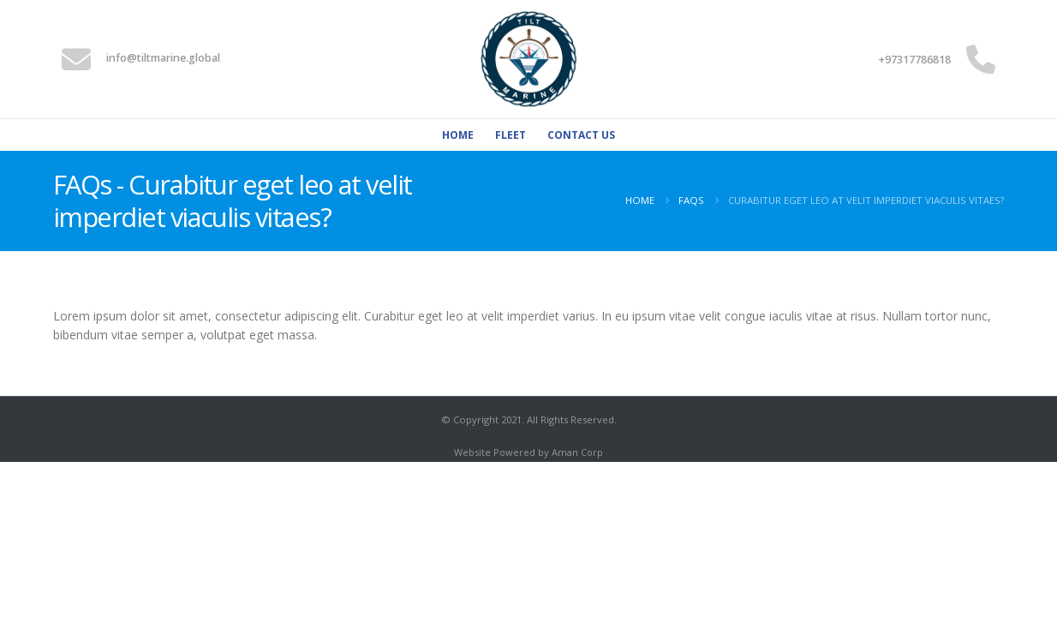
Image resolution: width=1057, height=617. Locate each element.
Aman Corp (577, 452)
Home (458, 135)
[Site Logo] (528, 59)
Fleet (510, 135)
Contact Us (581, 135)
